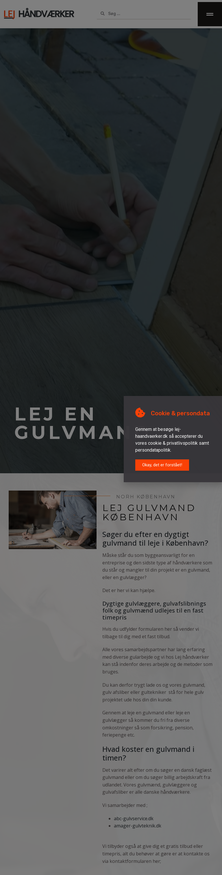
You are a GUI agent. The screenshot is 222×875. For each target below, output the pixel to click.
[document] (111, 437)
